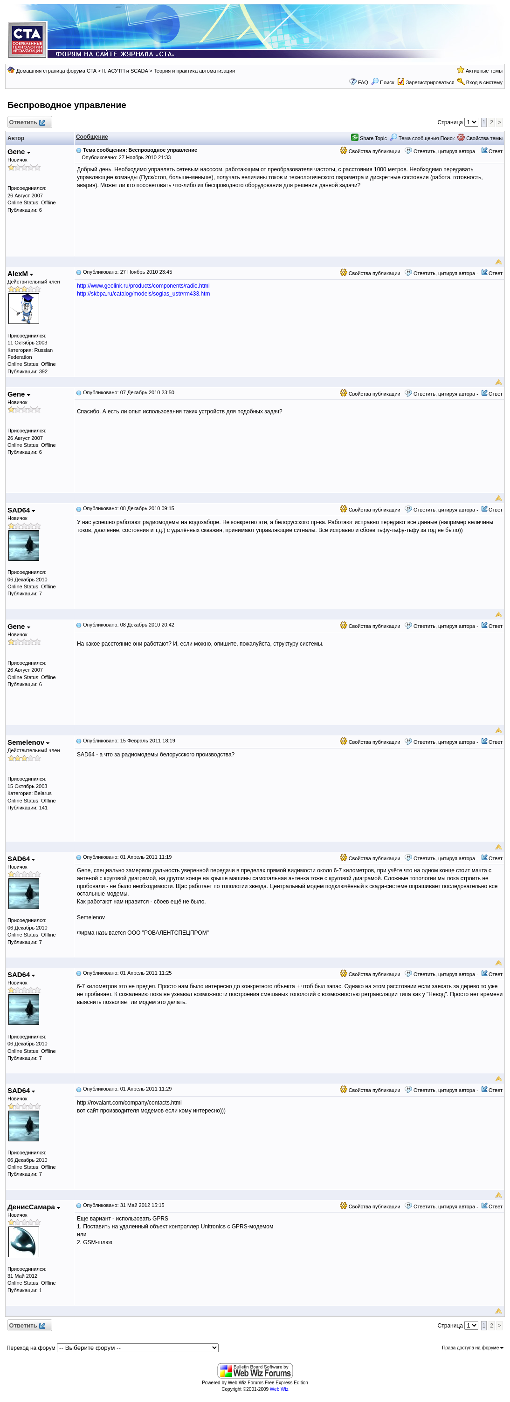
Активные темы (484, 71)
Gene (18, 151)
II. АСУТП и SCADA (125, 71)
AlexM (20, 273)
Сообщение (92, 137)
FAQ (363, 82)
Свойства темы (480, 138)
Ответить (26, 123)
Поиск (382, 82)
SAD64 (21, 510)
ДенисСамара (33, 1207)
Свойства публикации (370, 151)
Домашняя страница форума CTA (56, 71)
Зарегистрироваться (430, 82)
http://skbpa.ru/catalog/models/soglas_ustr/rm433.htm (143, 293)
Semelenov (28, 742)
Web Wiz (279, 1389)
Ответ (496, 151)
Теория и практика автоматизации (194, 71)
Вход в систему (484, 82)
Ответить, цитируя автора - (446, 151)
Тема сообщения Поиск (422, 138)
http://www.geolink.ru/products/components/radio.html (143, 286)
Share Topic (369, 138)
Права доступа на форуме (472, 1347)
